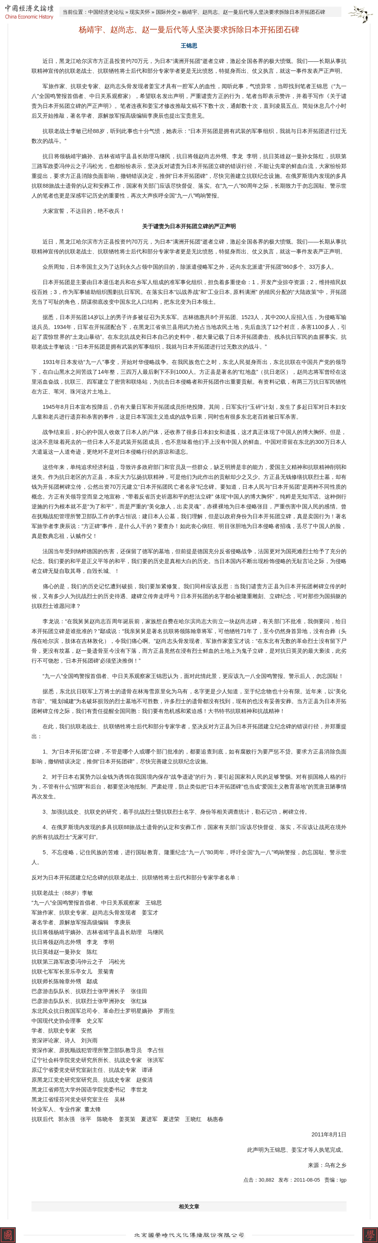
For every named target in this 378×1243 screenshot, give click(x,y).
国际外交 (166, 12)
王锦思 (189, 45)
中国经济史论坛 (106, 12)
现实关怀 (140, 12)
